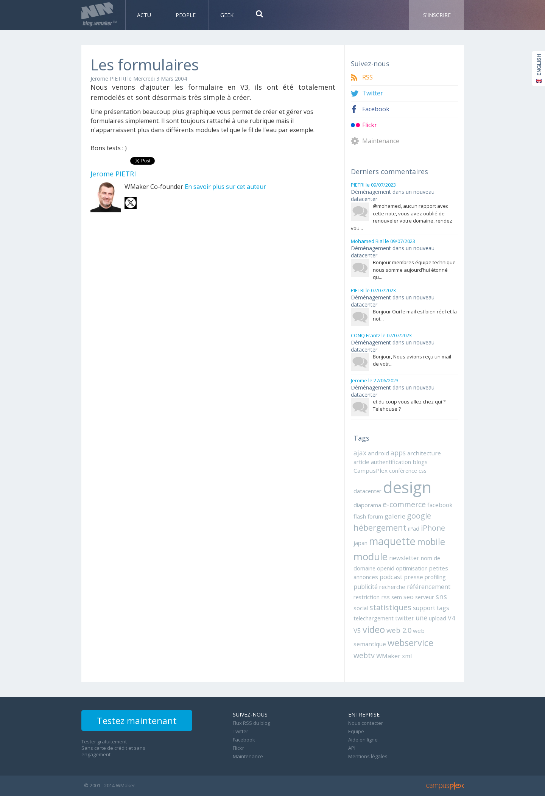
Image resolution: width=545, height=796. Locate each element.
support (424, 608)
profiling (435, 577)
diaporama (367, 505)
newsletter (404, 558)
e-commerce (404, 504)
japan (360, 543)
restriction (366, 597)
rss (385, 597)
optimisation (412, 568)
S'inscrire (437, 15)
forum (375, 516)
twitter (404, 618)
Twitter (372, 93)
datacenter (367, 491)
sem (396, 597)
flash (359, 516)
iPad (413, 528)
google (419, 515)
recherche (392, 586)
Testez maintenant (137, 720)
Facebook (375, 109)
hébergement (379, 527)
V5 (357, 630)
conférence (403, 470)
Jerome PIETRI (108, 78)
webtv (364, 655)
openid (385, 568)
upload (437, 618)
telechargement (373, 618)
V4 (451, 618)
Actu (145, 15)
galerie (395, 516)
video (374, 629)
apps (398, 452)
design (407, 487)
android (378, 453)
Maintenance (380, 141)
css (423, 470)
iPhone (433, 528)
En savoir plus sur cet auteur (225, 186)
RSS (367, 77)
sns (441, 596)
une (421, 617)
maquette (392, 541)
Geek (227, 15)
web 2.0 (398, 630)
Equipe (356, 731)
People (186, 15)
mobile (431, 542)
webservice (410, 643)
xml (407, 656)
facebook (440, 505)
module (370, 556)
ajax (359, 452)
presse (413, 577)
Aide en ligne (363, 739)
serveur (424, 597)
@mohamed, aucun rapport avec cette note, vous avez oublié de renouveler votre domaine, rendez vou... (401, 217)
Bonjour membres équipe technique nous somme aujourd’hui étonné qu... (414, 269)
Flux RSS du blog (251, 723)
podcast (391, 577)
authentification (391, 462)
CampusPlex (370, 470)
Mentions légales (368, 756)
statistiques (390, 607)
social (360, 608)
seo (408, 596)
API (351, 748)
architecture (424, 453)
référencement (428, 586)
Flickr (369, 125)
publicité (365, 587)
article (361, 462)
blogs (420, 462)
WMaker (388, 655)
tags (443, 608)
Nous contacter (365, 723)
